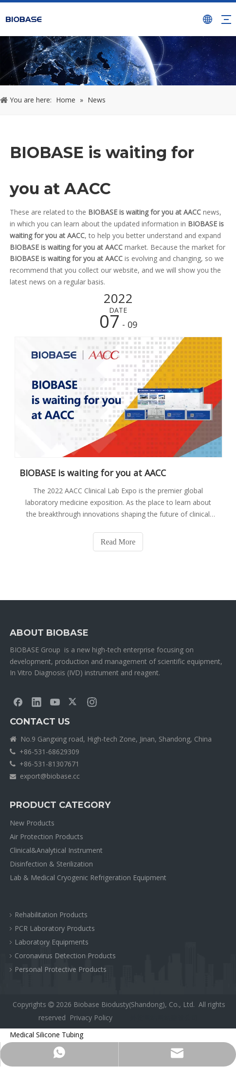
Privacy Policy (91, 1017)
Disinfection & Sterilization (51, 863)
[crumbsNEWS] (118, 60)
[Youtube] (55, 701)
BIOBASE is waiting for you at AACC (92, 473)
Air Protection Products (46, 836)
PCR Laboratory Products (55, 928)
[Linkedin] (36, 701)
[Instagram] (92, 701)
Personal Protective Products (61, 969)
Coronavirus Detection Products (65, 955)
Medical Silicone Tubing (46, 1034)
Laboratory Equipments (52, 942)
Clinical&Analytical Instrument (56, 850)
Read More (118, 542)
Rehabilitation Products (51, 914)
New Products (32, 822)
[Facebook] (18, 701)
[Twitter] (73, 701)
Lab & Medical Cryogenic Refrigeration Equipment (88, 877)
